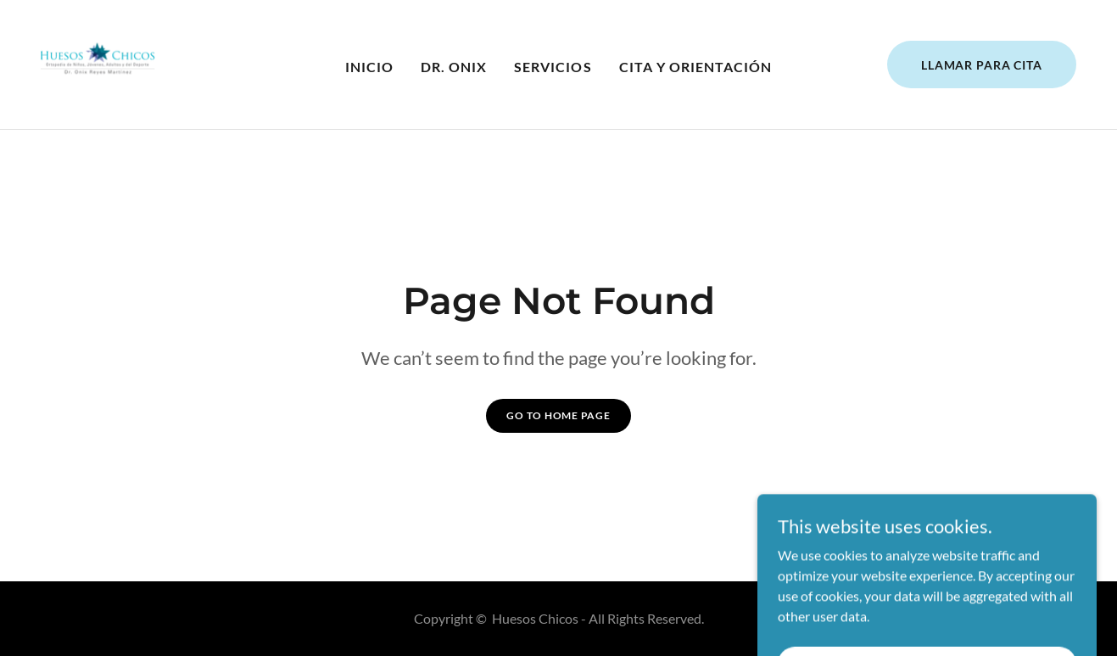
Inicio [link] (369, 67)
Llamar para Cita (981, 65)
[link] (98, 62)
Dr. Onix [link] (454, 67)
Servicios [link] (552, 67)
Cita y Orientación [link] (695, 67)
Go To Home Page (558, 415)
